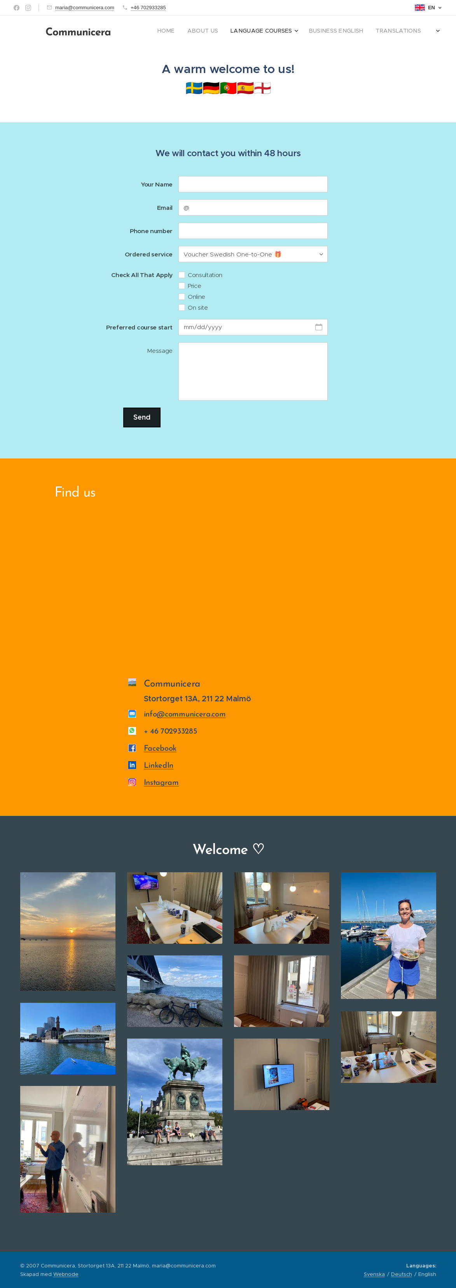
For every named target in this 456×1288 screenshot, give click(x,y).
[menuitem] (329, 31)
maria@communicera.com (84, 7)
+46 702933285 (148, 7)
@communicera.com (191, 714)
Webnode (66, 1274)
